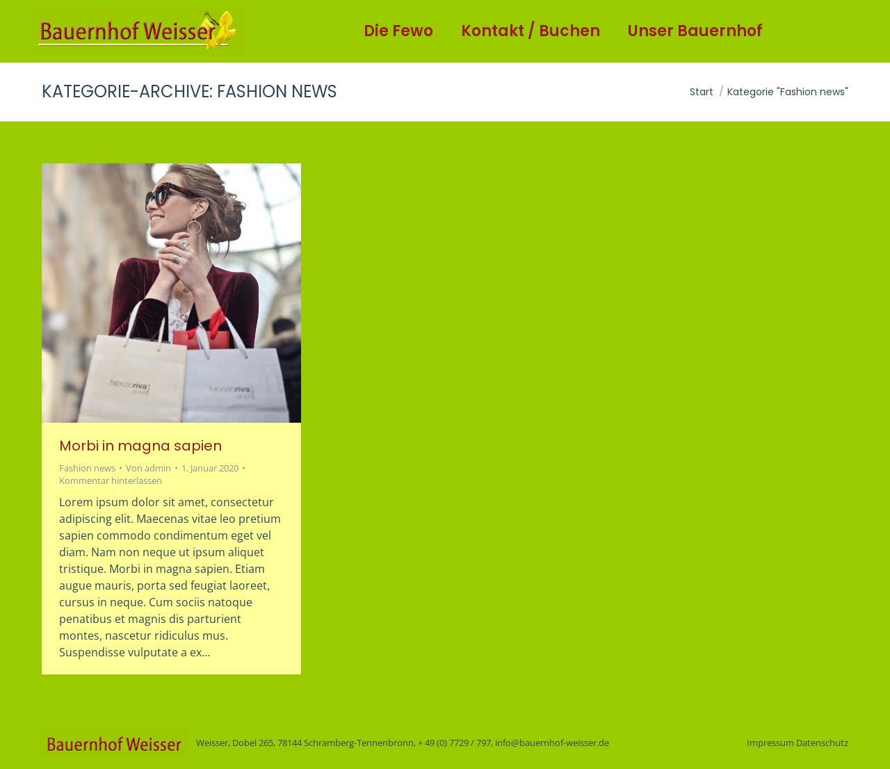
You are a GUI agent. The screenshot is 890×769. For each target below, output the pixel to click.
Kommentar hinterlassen (110, 480)
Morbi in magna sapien (140, 445)
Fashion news (87, 468)
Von (148, 468)
